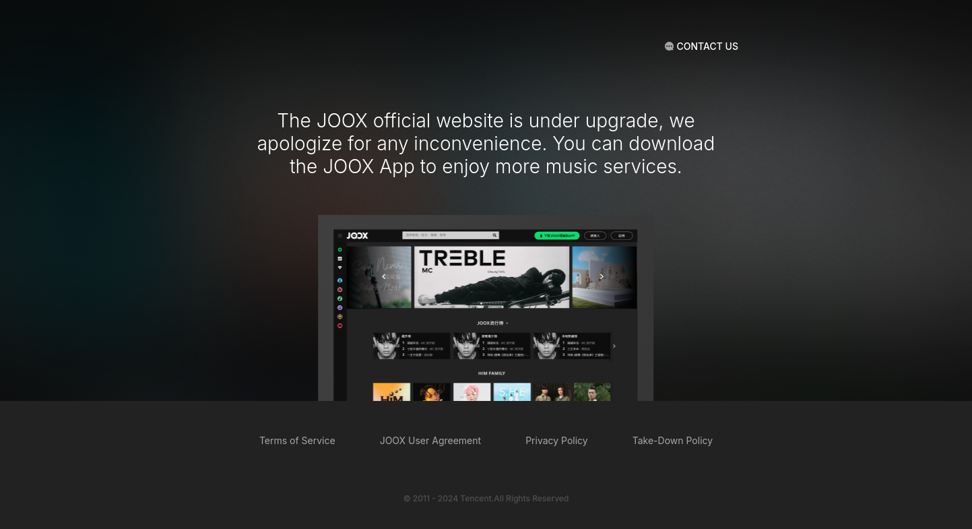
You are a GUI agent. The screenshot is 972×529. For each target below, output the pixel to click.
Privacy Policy (556, 440)
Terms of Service (297, 440)
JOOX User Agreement (430, 440)
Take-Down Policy (673, 440)
